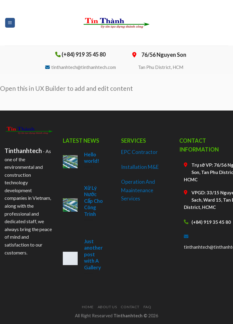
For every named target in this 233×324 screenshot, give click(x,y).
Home (88, 307)
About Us (107, 307)
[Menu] (10, 23)
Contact (130, 307)
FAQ (147, 307)
